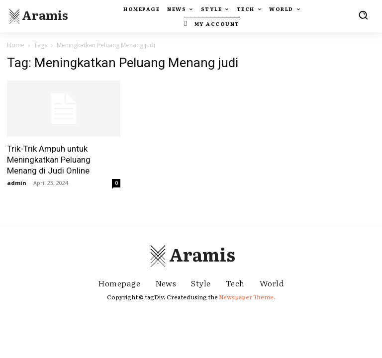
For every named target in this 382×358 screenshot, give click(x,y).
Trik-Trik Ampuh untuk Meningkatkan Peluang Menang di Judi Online (49, 160)
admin (16, 182)
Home (15, 45)
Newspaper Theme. (247, 296)
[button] (363, 15)
